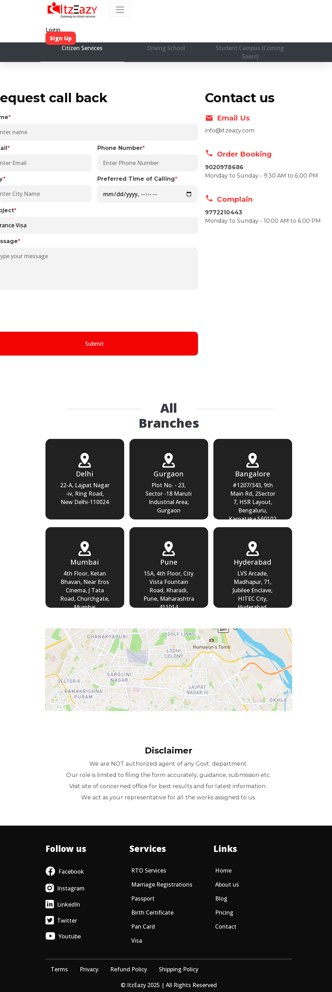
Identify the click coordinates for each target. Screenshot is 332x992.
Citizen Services (82, 48)
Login (53, 30)
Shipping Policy (178, 969)
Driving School (166, 48)
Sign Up (61, 38)
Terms (59, 969)
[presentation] (94, 309)
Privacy (89, 969)
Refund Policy (128, 969)
